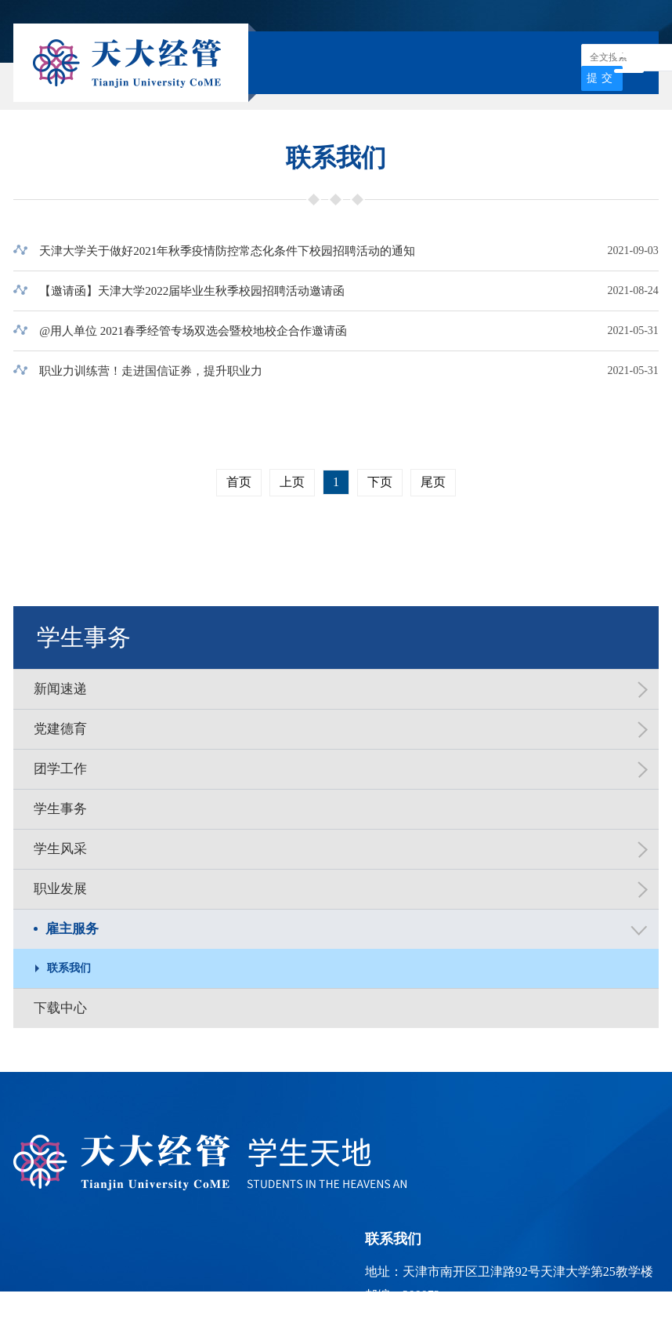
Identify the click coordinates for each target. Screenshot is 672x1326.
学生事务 (84, 637)
